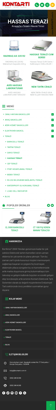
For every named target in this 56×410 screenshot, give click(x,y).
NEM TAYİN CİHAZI (42, 86)
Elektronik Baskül (13, 330)
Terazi (26, 26)
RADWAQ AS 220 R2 (14, 56)
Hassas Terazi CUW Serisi (42, 56)
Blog (7, 345)
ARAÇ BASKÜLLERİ (12, 315)
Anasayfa (16, 26)
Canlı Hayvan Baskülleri (16, 308)
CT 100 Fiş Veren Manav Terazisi (41, 229)
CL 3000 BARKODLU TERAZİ (14, 229)
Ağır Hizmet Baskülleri (15, 322)
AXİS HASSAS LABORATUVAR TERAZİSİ (14, 88)
